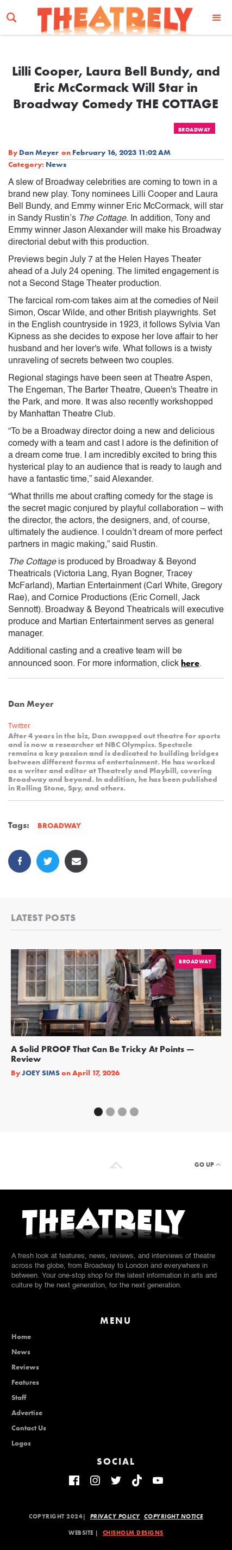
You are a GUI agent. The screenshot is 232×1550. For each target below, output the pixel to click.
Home (21, 1337)
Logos (21, 1443)
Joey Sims (41, 1072)
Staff (18, 1397)
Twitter (19, 725)
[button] (217, 17)
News (56, 164)
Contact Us (28, 1428)
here (190, 663)
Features (25, 1382)
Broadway (194, 129)
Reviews (25, 1367)
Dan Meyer (39, 152)
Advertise (26, 1413)
